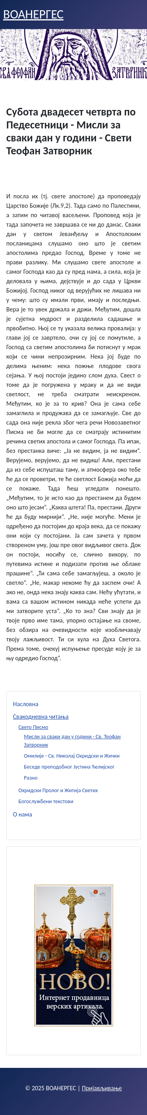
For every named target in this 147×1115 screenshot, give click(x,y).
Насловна (25, 704)
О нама (22, 814)
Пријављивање (102, 1088)
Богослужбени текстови (45, 801)
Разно (31, 777)
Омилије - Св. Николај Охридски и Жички (72, 755)
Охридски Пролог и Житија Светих (58, 790)
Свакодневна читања (41, 716)
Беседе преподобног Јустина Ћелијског (69, 766)
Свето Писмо (33, 727)
